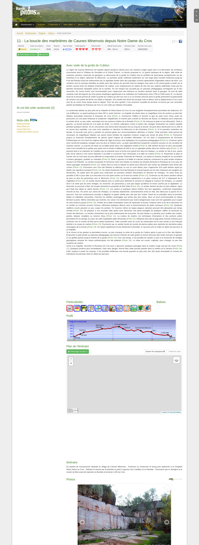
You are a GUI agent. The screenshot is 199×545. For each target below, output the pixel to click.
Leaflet (164, 412)
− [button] (71, 363)
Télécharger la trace (27, 55)
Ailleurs (51, 33)
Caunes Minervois (23, 129)
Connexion (179, 20)
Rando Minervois (23, 126)
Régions (42, 33)
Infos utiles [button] (69, 24)
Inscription (168, 20)
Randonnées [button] (27, 24)
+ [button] (71, 359)
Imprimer (43, 55)
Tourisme (41, 24)
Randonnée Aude (23, 124)
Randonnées (30, 33)
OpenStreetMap (175, 412)
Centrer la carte (175, 352)
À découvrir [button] (54, 24)
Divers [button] (81, 24)
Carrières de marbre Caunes (27, 132)
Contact (103, 24)
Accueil (20, 33)
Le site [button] (93, 24)
